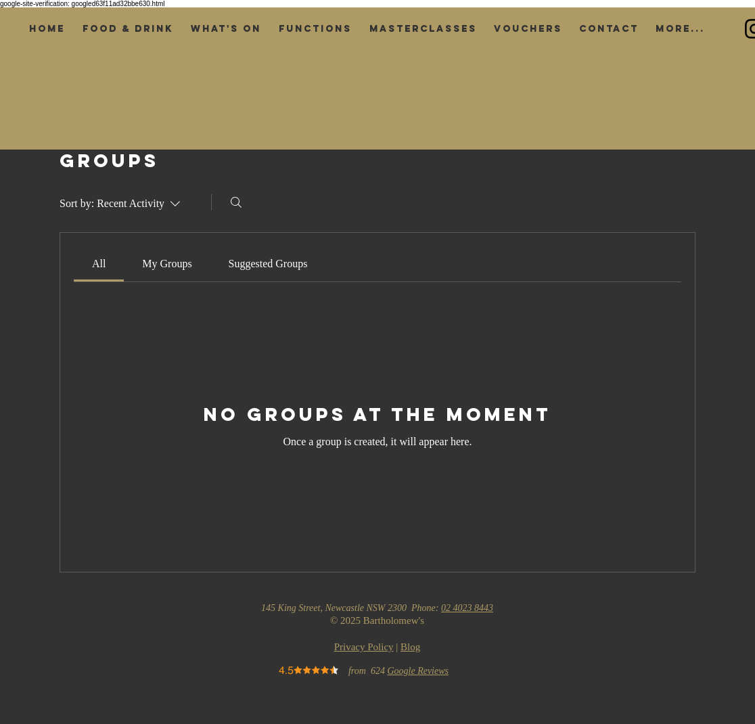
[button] (128, 29)
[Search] (236, 202)
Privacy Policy (364, 646)
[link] (99, 263)
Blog (410, 646)
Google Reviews (418, 671)
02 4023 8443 (467, 608)
